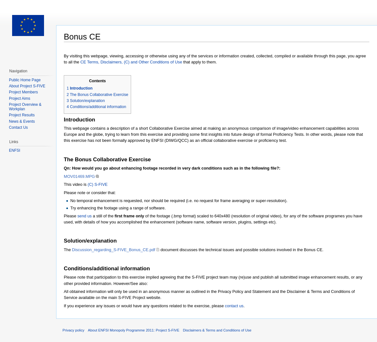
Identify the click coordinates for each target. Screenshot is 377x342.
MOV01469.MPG (79, 176)
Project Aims (19, 98)
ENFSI (14, 150)
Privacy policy (73, 330)
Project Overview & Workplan (25, 106)
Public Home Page (25, 80)
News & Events (22, 121)
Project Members (23, 92)
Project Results (22, 115)
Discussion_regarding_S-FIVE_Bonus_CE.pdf (113, 249)
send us (85, 216)
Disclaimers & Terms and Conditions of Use (217, 330)
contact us (234, 305)
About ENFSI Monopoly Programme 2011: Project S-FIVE (134, 330)
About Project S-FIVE (27, 86)
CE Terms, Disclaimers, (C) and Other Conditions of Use (131, 62)
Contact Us (18, 127)
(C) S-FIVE (98, 184)
